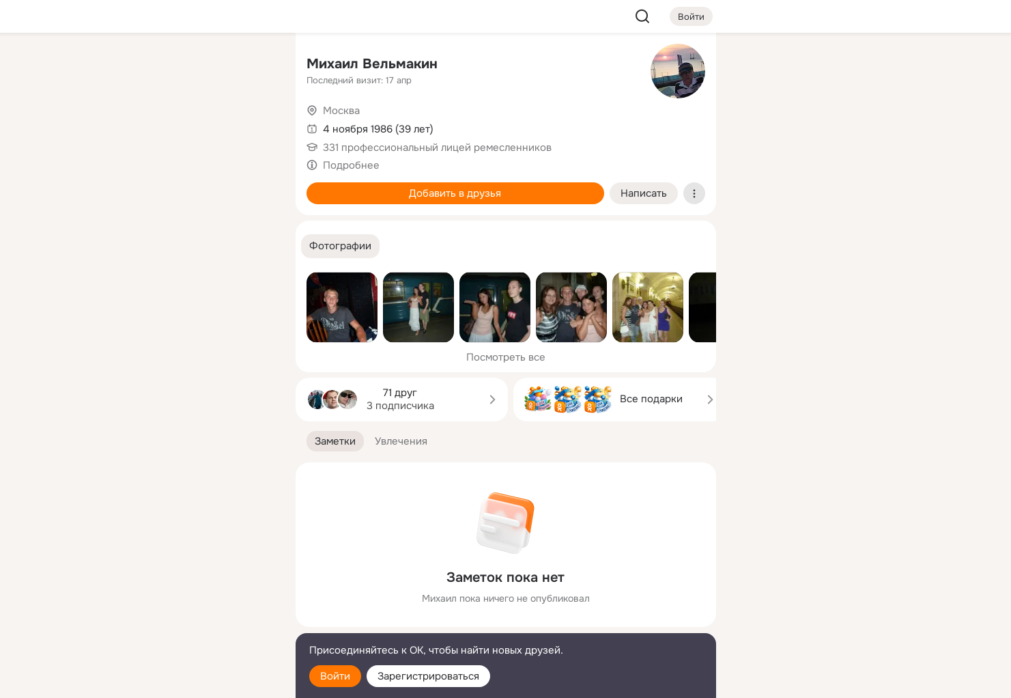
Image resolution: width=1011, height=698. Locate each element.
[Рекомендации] (194, 246)
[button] (340, 246)
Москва (341, 110)
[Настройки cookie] (194, 680)
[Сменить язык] (194, 622)
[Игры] (254, 186)
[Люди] (194, 126)
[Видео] (254, 126)
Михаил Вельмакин (372, 63)
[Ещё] (194, 592)
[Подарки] (134, 186)
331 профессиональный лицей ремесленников (437, 147)
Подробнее (351, 165)
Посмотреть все (505, 357)
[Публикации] (134, 126)
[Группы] (254, 66)
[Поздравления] (194, 186)
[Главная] (134, 66)
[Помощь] (134, 246)
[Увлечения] (194, 66)
